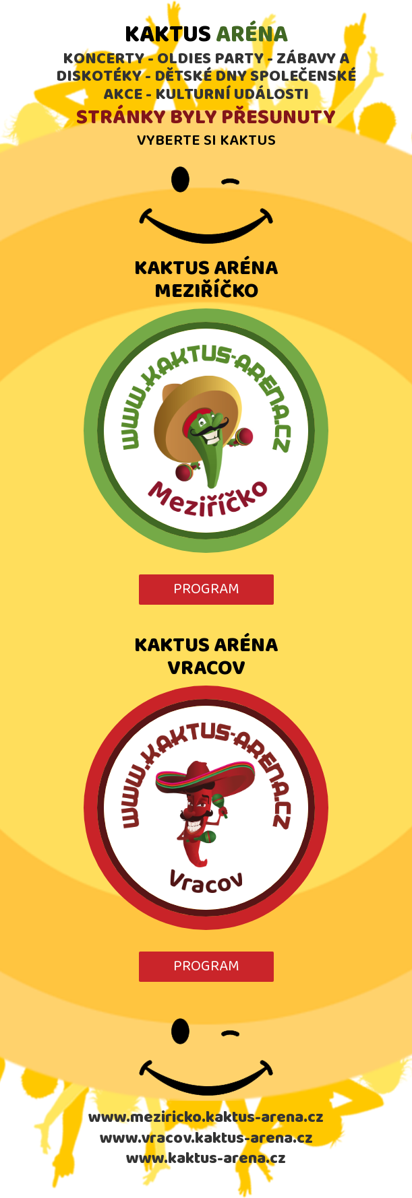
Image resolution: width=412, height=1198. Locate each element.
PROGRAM (206, 589)
